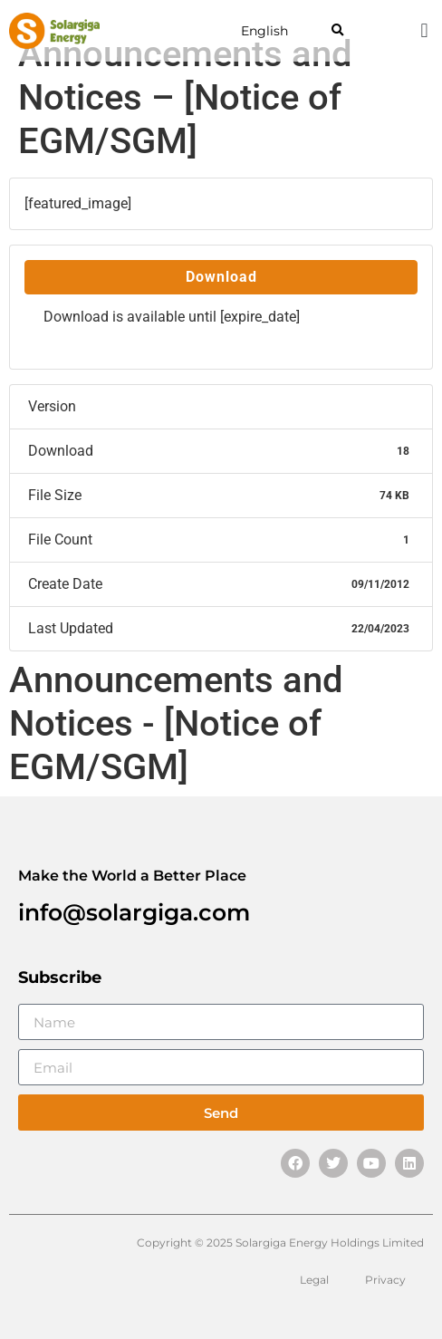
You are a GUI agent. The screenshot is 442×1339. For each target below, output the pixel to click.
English (264, 31)
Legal (314, 1279)
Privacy (385, 1279)
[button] (337, 31)
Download (221, 276)
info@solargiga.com (134, 912)
